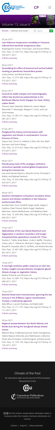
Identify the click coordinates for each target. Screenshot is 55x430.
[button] (35, 31)
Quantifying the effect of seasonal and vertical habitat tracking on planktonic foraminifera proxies (27, 70)
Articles (5, 31)
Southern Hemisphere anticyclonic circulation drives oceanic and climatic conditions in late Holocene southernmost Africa (26, 198)
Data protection (36, 425)
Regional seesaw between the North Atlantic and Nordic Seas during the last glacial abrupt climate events (25, 326)
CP (36, 7)
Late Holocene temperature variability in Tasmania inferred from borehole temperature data (25, 44)
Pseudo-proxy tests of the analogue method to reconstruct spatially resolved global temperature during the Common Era (25, 167)
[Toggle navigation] (49, 7)
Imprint (23, 425)
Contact (14, 425)
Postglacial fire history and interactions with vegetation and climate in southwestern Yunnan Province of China (24, 135)
